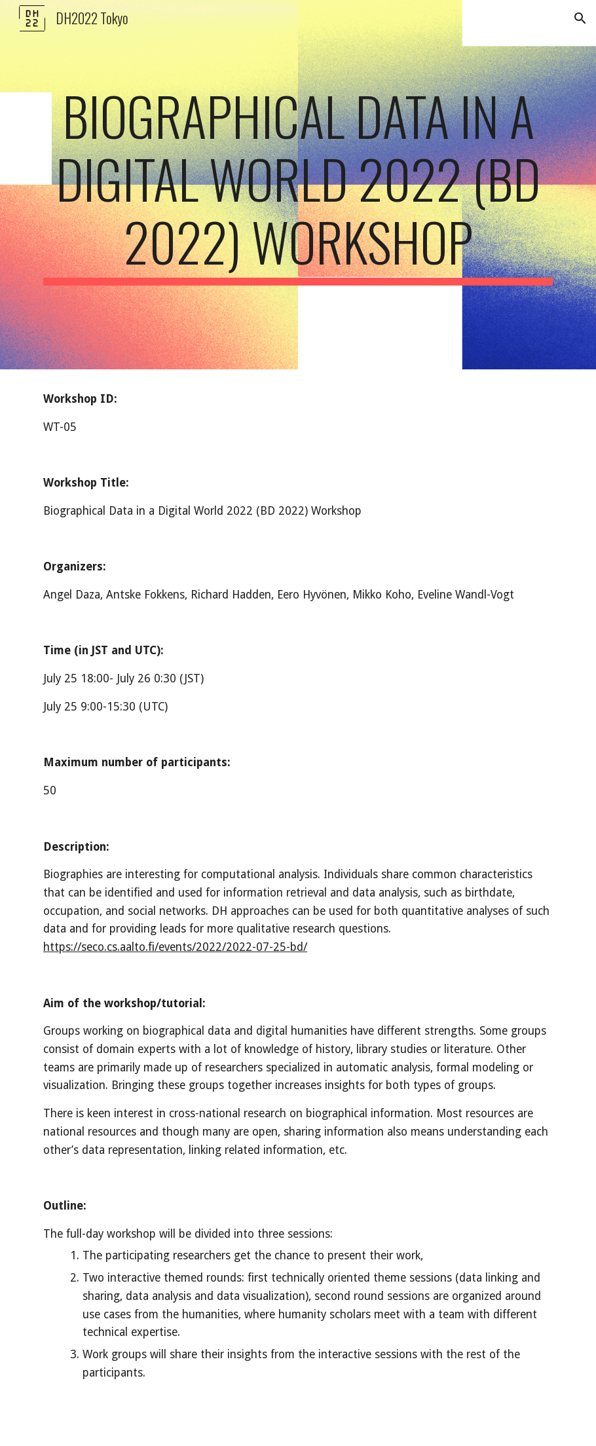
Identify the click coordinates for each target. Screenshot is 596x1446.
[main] (298, 185)
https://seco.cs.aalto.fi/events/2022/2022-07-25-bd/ (175, 947)
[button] (580, 18)
